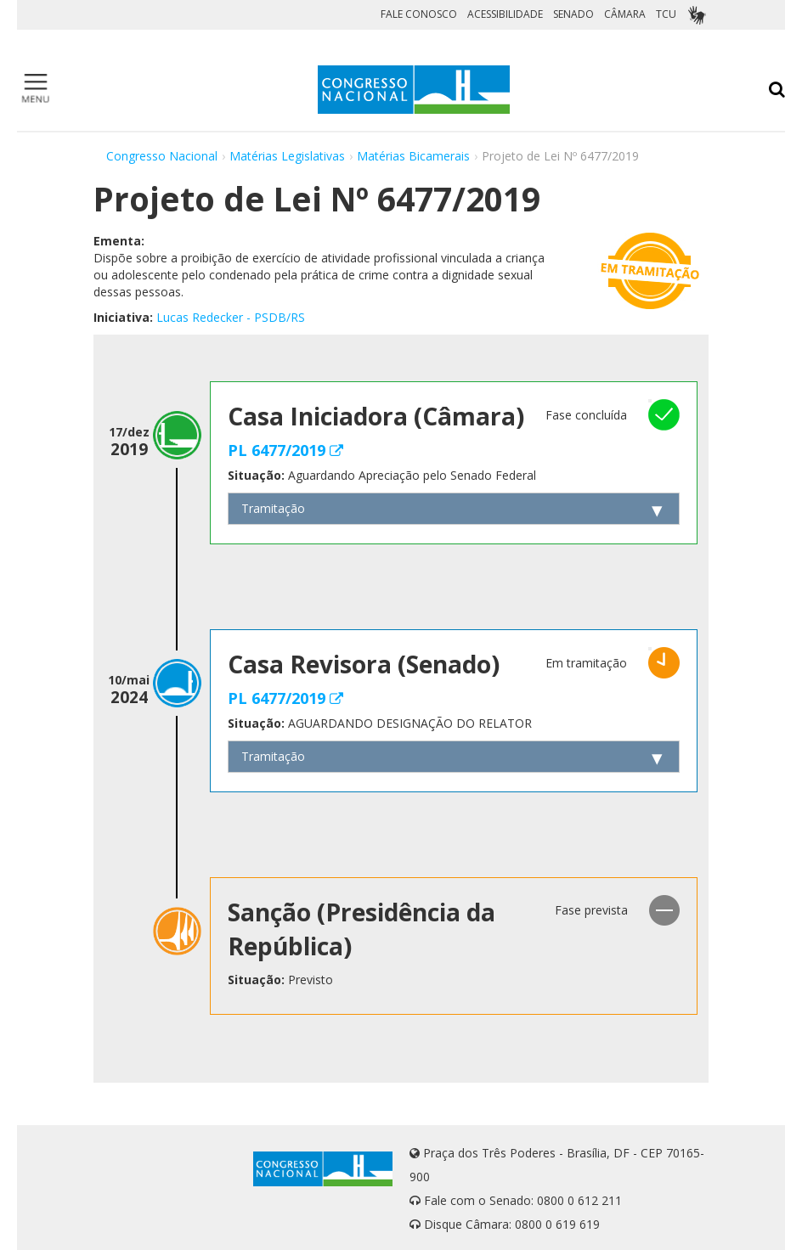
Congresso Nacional (161, 156)
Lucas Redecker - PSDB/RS (230, 317)
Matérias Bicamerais (413, 156)
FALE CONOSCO (419, 14)
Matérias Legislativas (287, 156)
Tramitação (273, 508)
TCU (666, 14)
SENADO (573, 14)
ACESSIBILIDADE (505, 14)
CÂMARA (625, 14)
